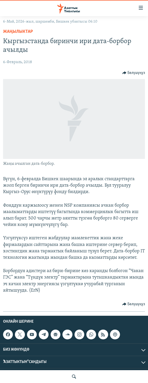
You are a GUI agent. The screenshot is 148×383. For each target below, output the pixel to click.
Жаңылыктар (18, 31)
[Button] (133, 73)
